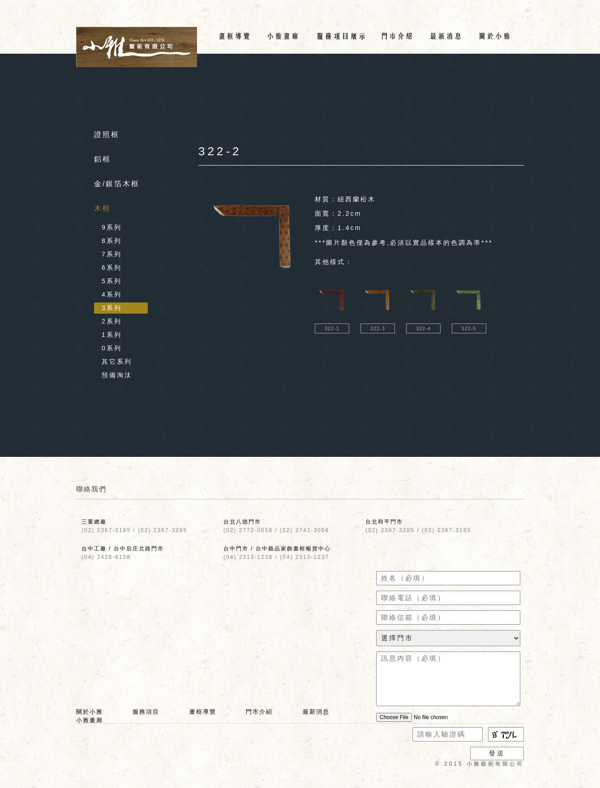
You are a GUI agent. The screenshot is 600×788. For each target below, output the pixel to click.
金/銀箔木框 (117, 183)
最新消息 (316, 711)
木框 (102, 208)
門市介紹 (259, 711)
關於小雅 (89, 711)
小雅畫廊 (89, 720)
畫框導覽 (202, 711)
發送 (497, 753)
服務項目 (146, 711)
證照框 (107, 134)
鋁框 (102, 159)
